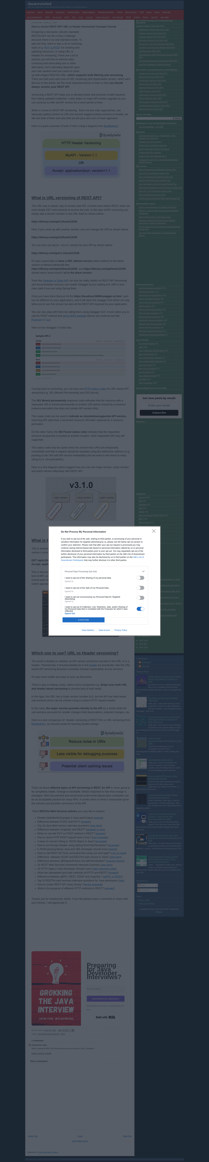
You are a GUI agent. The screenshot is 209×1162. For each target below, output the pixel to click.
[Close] (154, 532)
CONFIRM (83, 620)
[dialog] (104, 581)
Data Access (104, 630)
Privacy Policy (121, 630)
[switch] (140, 578)
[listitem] (104, 571)
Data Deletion (88, 630)
